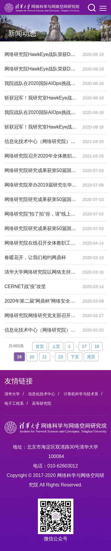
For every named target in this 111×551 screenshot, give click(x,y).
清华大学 (12, 394)
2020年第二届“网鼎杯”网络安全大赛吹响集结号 (40, 301)
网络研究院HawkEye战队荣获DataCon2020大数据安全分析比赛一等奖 (40, 54)
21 (44, 356)
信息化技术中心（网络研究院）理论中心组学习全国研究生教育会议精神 (40, 141)
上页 (56, 346)
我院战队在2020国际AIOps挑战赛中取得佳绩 (40, 83)
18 (96, 346)
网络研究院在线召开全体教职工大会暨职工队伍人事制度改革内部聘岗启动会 (40, 243)
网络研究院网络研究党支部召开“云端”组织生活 (40, 316)
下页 (75, 356)
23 (60, 356)
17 (84, 346)
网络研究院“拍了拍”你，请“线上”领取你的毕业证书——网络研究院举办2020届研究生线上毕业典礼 (40, 214)
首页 (40, 346)
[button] (92, 8)
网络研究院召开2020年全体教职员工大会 (40, 156)
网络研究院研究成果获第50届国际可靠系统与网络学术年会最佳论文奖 (40, 170)
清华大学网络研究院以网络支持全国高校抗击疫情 (40, 272)
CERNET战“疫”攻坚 (40, 286)
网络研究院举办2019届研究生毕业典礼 (40, 185)
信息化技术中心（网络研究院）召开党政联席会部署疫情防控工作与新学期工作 (40, 330)
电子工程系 (14, 403)
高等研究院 (41, 403)
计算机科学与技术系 (81, 394)
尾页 (91, 356)
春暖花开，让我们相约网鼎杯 (40, 257)
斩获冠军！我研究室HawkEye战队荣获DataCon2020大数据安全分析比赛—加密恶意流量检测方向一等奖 (40, 98)
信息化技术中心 (41, 394)
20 (32, 356)
